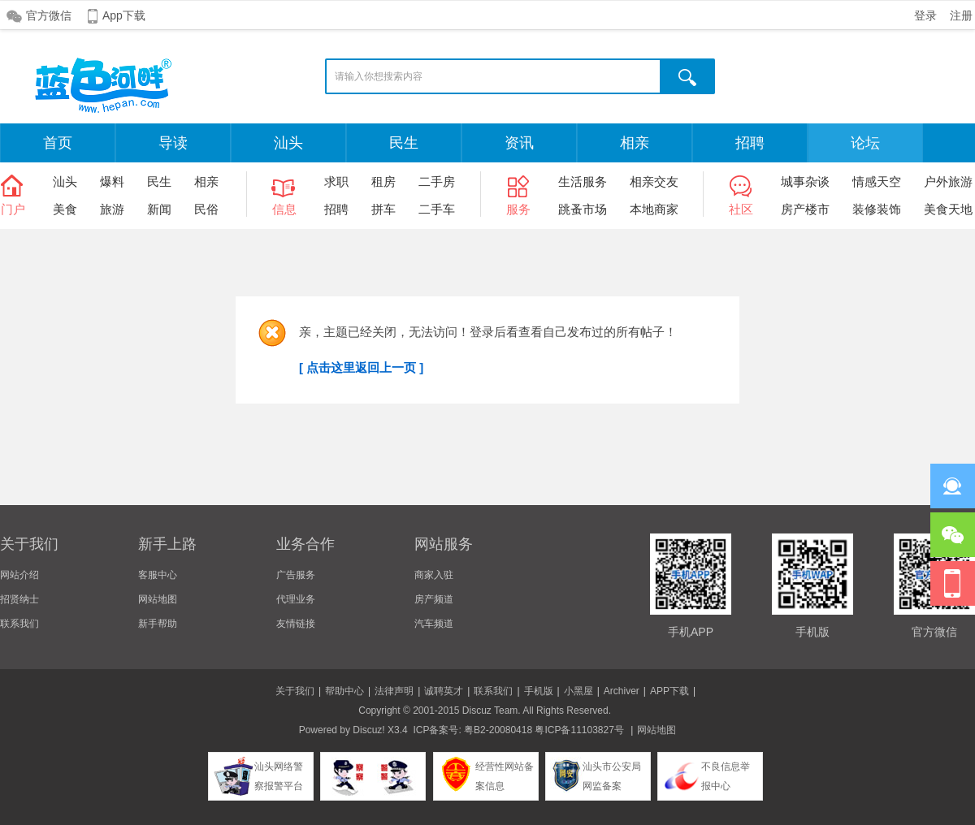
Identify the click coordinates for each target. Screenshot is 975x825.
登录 (925, 15)
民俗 (206, 209)
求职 (336, 181)
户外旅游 (948, 181)
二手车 (436, 209)
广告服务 (295, 575)
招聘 (750, 143)
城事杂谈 (805, 181)
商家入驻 (433, 575)
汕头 (288, 143)
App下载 (123, 15)
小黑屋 (578, 691)
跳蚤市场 (582, 209)
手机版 (538, 691)
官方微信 (49, 15)
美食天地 (948, 209)
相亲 (634, 143)
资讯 (519, 143)
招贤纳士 (19, 599)
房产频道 (433, 599)
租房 (383, 181)
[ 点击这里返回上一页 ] (361, 367)
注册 (961, 15)
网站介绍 (19, 575)
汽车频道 (433, 623)
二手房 (436, 181)
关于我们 (294, 691)
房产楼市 (805, 209)
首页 (57, 143)
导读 (173, 143)
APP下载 (669, 691)
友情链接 (295, 623)
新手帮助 (157, 623)
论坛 (865, 143)
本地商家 (654, 209)
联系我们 (19, 623)
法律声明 (394, 691)
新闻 (159, 209)
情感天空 (876, 181)
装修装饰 (876, 209)
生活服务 (582, 181)
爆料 (112, 181)
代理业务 (295, 599)
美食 (65, 209)
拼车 (383, 209)
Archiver (621, 691)
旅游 (112, 209)
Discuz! (368, 730)
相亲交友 (654, 181)
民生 (403, 143)
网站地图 (157, 599)
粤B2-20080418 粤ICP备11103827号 (544, 730)
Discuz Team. (491, 710)
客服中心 (157, 575)
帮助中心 (344, 691)
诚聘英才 (443, 691)
